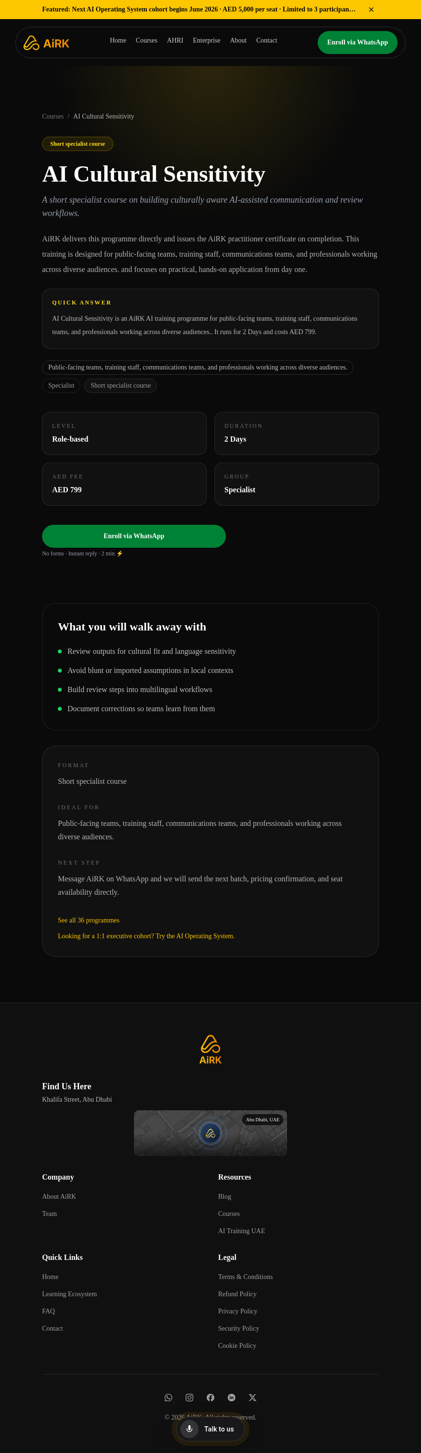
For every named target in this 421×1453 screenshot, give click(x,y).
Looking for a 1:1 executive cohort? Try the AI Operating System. (146, 936)
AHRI (175, 40)
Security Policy (238, 1328)
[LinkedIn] (231, 1397)
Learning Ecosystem (69, 1294)
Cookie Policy (237, 1345)
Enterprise (207, 40)
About (238, 40)
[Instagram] (189, 1397)
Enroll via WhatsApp (357, 42)
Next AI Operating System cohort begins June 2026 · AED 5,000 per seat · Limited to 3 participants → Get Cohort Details (200, 9)
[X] (252, 1397)
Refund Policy (237, 1294)
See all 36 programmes (89, 920)
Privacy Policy (237, 1311)
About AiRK (59, 1196)
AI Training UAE (241, 1231)
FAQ (48, 1311)
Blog (224, 1196)
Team (49, 1213)
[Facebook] (210, 1397)
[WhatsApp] (168, 1397)
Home (118, 40)
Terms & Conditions (245, 1276)
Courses (146, 40)
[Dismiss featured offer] (371, 9)
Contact (266, 40)
